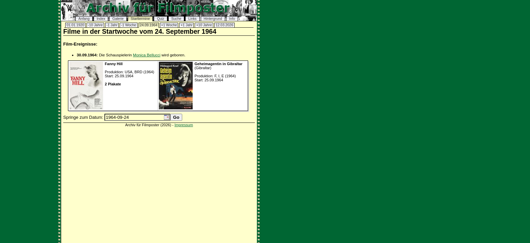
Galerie (118, 19)
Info (232, 19)
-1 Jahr (111, 25)
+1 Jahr (186, 25)
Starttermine (140, 19)
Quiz (160, 19)
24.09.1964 (149, 25)
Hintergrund (213, 19)
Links (192, 19)
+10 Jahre (204, 25)
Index (101, 19)
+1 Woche (169, 25)
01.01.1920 (75, 25)
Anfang (84, 19)
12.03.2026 (224, 25)
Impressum (183, 125)
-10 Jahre (95, 25)
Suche (176, 19)
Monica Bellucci (146, 55)
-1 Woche (128, 25)
